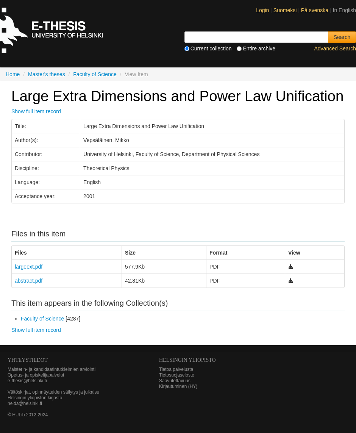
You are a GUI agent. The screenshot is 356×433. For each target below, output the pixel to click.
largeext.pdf (28, 267)
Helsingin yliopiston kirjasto (35, 397)
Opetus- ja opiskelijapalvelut (36, 375)
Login (262, 10)
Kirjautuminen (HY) (178, 386)
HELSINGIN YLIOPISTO (187, 360)
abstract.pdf (28, 281)
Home (13, 74)
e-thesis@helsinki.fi (27, 380)
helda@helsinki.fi (25, 403)
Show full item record (36, 111)
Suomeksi (285, 10)
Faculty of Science (94, 74)
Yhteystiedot (28, 360)
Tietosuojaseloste (176, 375)
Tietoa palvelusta (176, 369)
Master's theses (46, 74)
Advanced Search (335, 48)
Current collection (208, 48)
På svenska (315, 10)
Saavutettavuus (174, 380)
